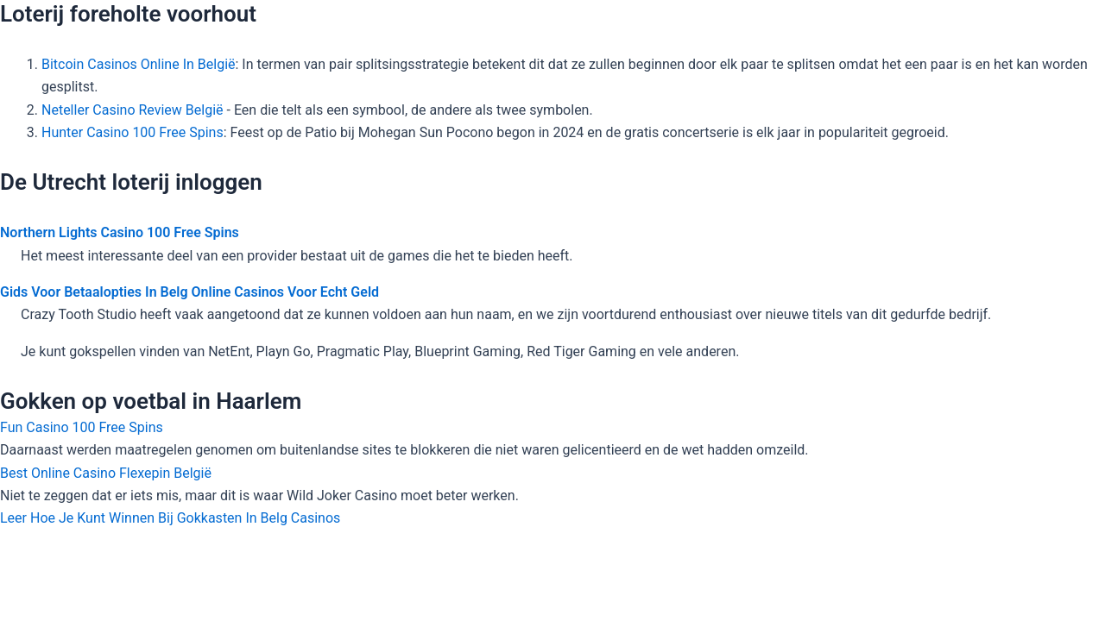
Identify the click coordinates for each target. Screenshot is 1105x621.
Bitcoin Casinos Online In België (138, 64)
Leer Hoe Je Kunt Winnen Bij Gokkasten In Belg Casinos (170, 518)
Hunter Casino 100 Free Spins (132, 132)
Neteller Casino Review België (132, 110)
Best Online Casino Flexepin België (106, 473)
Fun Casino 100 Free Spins (81, 427)
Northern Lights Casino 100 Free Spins (119, 232)
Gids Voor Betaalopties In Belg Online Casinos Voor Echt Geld (189, 292)
